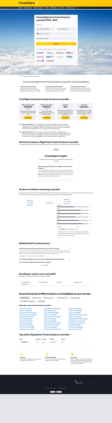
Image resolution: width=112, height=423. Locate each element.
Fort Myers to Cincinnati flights (76, 326)
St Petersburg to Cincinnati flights (76, 321)
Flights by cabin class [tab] (49, 296)
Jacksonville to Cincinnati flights (27, 326)
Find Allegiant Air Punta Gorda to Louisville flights (32, 255)
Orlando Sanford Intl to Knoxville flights (78, 313)
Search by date (28, 8)
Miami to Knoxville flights (75, 323)
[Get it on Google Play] (53, 390)
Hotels (47, 8)
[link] (28, 116)
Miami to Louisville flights (50, 317)
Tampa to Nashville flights (26, 307)
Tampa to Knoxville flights (26, 321)
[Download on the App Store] (59, 390)
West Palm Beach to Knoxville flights (52, 321)
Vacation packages (38, 8)
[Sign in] (77, 8)
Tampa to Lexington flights (50, 319)
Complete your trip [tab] (36, 296)
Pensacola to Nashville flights (26, 323)
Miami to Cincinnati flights (26, 317)
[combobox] (40, 24)
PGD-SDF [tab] (56, 148)
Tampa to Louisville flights (75, 311)
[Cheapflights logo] (27, 3)
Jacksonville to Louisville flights (27, 328)
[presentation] (70, 98)
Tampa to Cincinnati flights (26, 309)
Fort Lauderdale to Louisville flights (77, 319)
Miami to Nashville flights (50, 309)
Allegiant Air (30, 199)
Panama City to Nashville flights (51, 323)
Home (20, 8)
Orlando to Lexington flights (50, 326)
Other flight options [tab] (75, 296)
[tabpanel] (56, 173)
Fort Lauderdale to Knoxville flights (52, 315)
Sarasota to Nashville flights (26, 319)
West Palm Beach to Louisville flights (52, 328)
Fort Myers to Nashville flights (27, 315)
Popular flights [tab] (41, 300)
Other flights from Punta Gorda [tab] (27, 300)
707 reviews (30, 203)
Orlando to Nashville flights (75, 307)
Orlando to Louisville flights (50, 313)
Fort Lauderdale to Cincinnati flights (28, 313)
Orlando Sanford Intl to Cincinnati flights (78, 317)
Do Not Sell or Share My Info (51, 387)
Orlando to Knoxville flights (75, 315)
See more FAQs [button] (44, 264)
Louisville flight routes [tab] (62, 296)
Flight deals (54, 8)
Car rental (61, 8)
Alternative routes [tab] (24, 296)
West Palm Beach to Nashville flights (28, 311)
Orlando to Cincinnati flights (75, 309)
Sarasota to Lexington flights (75, 328)
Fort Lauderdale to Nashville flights (52, 307)
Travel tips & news (70, 8)
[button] (45, 33)
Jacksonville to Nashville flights (51, 311)
